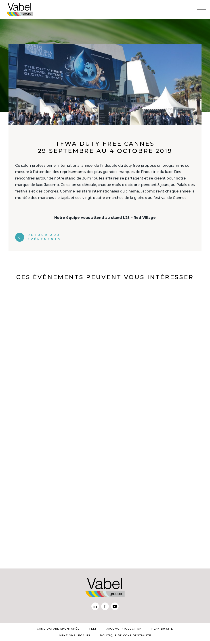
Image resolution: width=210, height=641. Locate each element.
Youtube (115, 606)
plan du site (162, 628)
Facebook (105, 606)
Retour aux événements (38, 237)
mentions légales (74, 635)
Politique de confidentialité (125, 635)
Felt (93, 628)
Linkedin (95, 606)
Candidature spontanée (58, 628)
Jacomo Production (124, 628)
